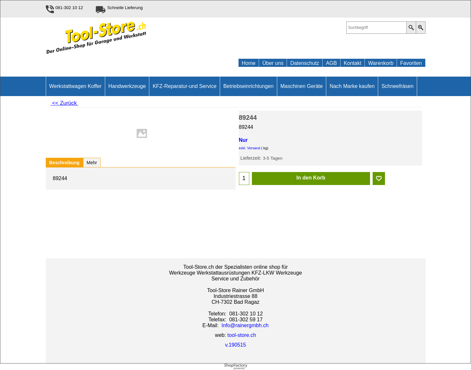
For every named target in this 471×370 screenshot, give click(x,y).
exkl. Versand (249, 148)
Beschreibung (64, 162)
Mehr (92, 162)
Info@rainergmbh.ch (244, 325)
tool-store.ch (242, 335)
